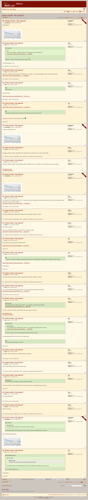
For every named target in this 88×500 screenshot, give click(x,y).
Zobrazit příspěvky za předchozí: (33, 479)
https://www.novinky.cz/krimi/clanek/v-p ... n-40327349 (16, 291)
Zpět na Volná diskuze (7, 485)
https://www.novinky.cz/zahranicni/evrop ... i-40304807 (19, 54)
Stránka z (68, 17)
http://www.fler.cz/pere (7, 169)
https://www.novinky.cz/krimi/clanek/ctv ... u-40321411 (16, 245)
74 (76, 17)
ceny (6, 104)
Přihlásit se (83, 11)
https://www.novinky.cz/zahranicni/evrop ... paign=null (16, 231)
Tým (49, 494)
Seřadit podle (52, 479)
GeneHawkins (7, 22)
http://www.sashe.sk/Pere (8, 170)
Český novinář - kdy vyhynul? (13, 15)
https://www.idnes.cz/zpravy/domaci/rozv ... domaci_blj (16, 96)
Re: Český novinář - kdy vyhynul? (14, 21)
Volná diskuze (13, 9)
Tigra (6, 44)
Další (84, 479)
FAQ (66, 11)
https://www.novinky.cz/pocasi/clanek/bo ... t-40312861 (16, 203)
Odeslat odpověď (6, 18)
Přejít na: (63, 485)
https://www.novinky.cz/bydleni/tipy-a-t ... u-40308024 (16, 75)
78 (83, 17)
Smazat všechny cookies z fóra (57, 494)
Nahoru (84, 40)
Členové (70, 11)
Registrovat (76, 11)
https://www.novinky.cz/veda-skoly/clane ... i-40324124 (16, 263)
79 (85, 17)
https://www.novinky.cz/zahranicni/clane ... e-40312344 (16, 107)
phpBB (39, 497)
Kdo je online (5, 489)
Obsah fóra (6, 9)
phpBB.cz (47, 498)
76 (79, 17)
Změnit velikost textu (84, 9)
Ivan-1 (6, 161)
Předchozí (5, 479)
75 (78, 17)
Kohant (6, 149)
